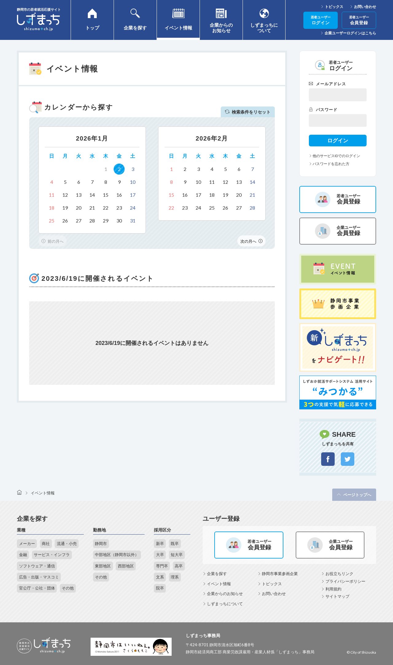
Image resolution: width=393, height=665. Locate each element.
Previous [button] (52, 240)
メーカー (27, 543)
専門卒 (162, 565)
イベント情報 (219, 583)
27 (78, 220)
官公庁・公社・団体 (37, 588)
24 (132, 208)
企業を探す (217, 573)
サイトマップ (337, 596)
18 (51, 208)
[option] (92, 180)
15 (105, 195)
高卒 (179, 565)
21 (92, 208)
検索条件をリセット (247, 112)
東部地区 (103, 565)
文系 (160, 576)
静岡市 (101, 543)
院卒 (160, 588)
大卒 (160, 554)
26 (65, 220)
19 (65, 208)
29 (105, 220)
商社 (46, 543)
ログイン (321, 20)
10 (132, 182)
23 (119, 208)
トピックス (334, 7)
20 (78, 208)
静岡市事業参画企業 (280, 573)
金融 (23, 554)
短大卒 (177, 554)
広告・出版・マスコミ (39, 576)
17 (132, 195)
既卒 (175, 543)
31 (132, 220)
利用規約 (333, 588)
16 (119, 195)
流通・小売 (67, 543)
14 (92, 195)
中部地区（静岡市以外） (117, 554)
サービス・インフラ (52, 554)
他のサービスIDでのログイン (334, 155)
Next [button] (251, 240)
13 (78, 195)
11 (51, 195)
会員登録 (359, 20)
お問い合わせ (365, 7)
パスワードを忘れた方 (329, 163)
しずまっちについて (225, 603)
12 (65, 195)
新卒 (160, 543)
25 (51, 220)
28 (92, 220)
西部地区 (126, 565)
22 (105, 208)
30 (119, 220)
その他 (68, 588)
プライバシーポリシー (345, 581)
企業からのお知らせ (225, 593)
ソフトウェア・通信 (37, 565)
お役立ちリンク (339, 573)
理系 (175, 576)
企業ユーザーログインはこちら (350, 33)
